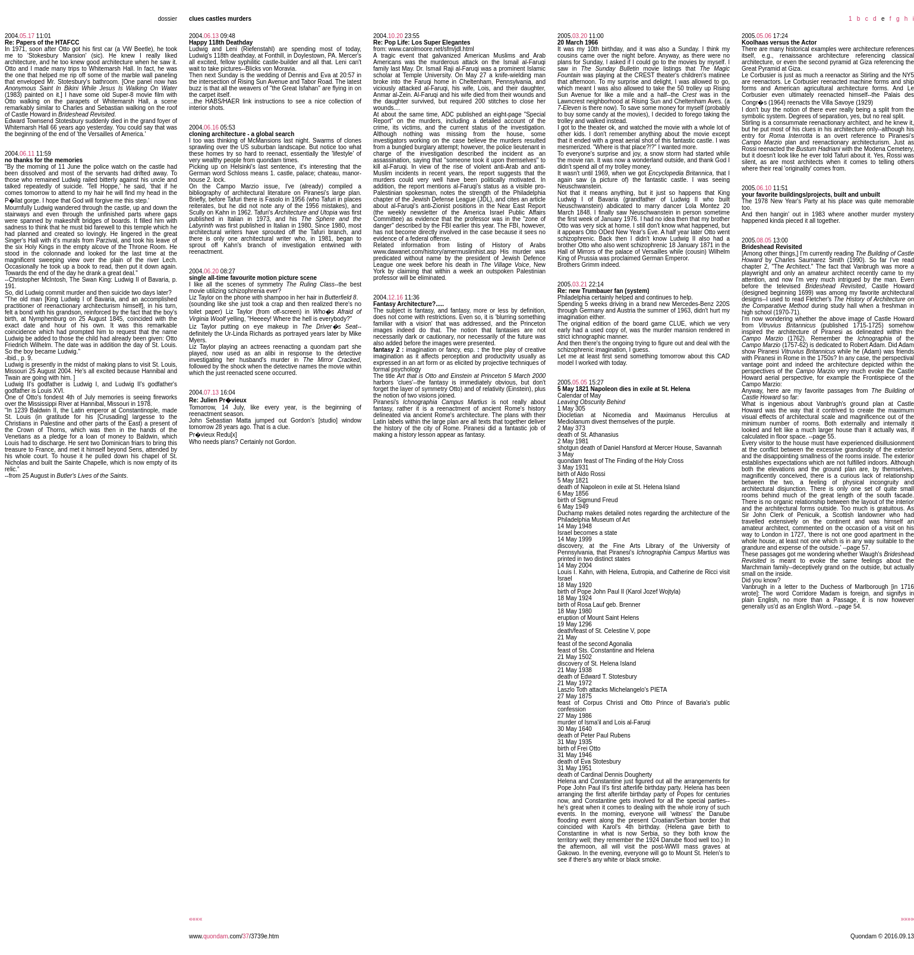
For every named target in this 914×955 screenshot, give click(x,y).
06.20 (211, 271)
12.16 (395, 297)
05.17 (27, 36)
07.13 (211, 392)
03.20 (579, 36)
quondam (215, 936)
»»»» (907, 919)
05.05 (579, 382)
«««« (195, 919)
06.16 (211, 127)
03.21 (579, 284)
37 (245, 936)
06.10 (764, 188)
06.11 (27, 153)
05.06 (764, 36)
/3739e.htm (264, 936)
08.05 (764, 240)
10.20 (395, 36)
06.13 (211, 36)
